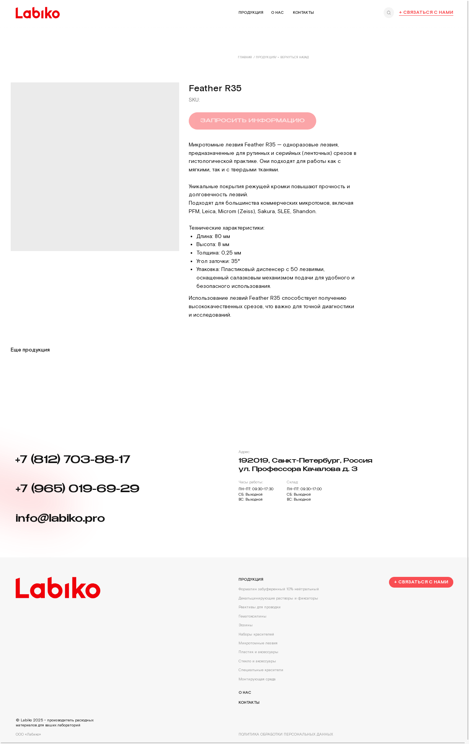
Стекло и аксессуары (256, 660)
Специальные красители (259, 669)
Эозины (244, 624)
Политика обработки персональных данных (284, 733)
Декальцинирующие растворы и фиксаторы (277, 597)
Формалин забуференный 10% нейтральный (277, 588)
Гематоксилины (251, 615)
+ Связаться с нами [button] (425, 12)
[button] (419, 581)
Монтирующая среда (256, 678)
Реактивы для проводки (258, 606)
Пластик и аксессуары (257, 651)
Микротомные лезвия (256, 642)
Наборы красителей (255, 633)
